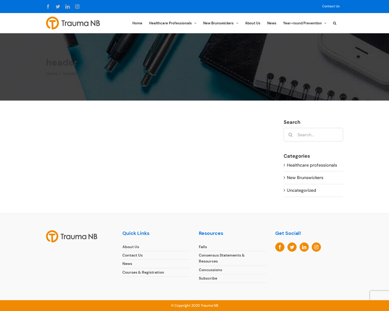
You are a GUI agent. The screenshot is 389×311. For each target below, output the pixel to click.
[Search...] (313, 134)
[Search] (290, 134)
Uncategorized (301, 190)
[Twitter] (292, 247)
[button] (334, 22)
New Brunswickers (305, 177)
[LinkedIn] (304, 247)
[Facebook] (279, 247)
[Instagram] (316, 247)
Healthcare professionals (312, 165)
